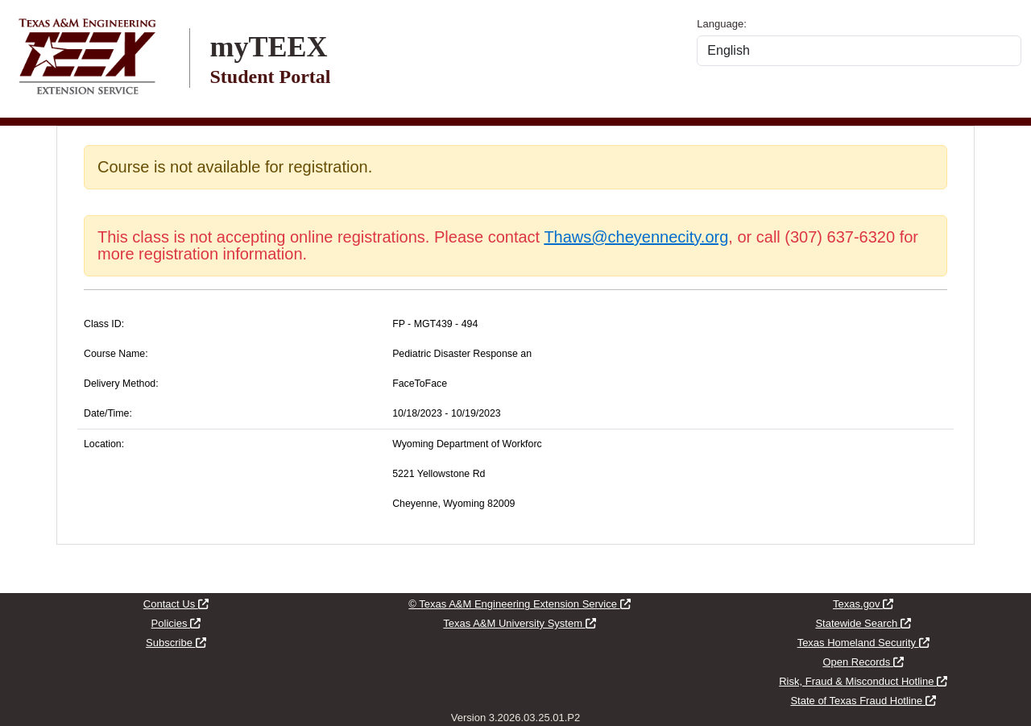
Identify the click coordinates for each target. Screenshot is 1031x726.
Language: (721, 24)
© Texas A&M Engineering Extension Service (519, 604)
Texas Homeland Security (863, 643)
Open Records (862, 662)
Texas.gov (863, 604)
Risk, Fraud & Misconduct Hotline (863, 681)
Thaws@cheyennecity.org (636, 237)
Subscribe (175, 643)
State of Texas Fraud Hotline (862, 701)
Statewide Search (863, 623)
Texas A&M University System (519, 623)
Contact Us (176, 604)
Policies (176, 623)
